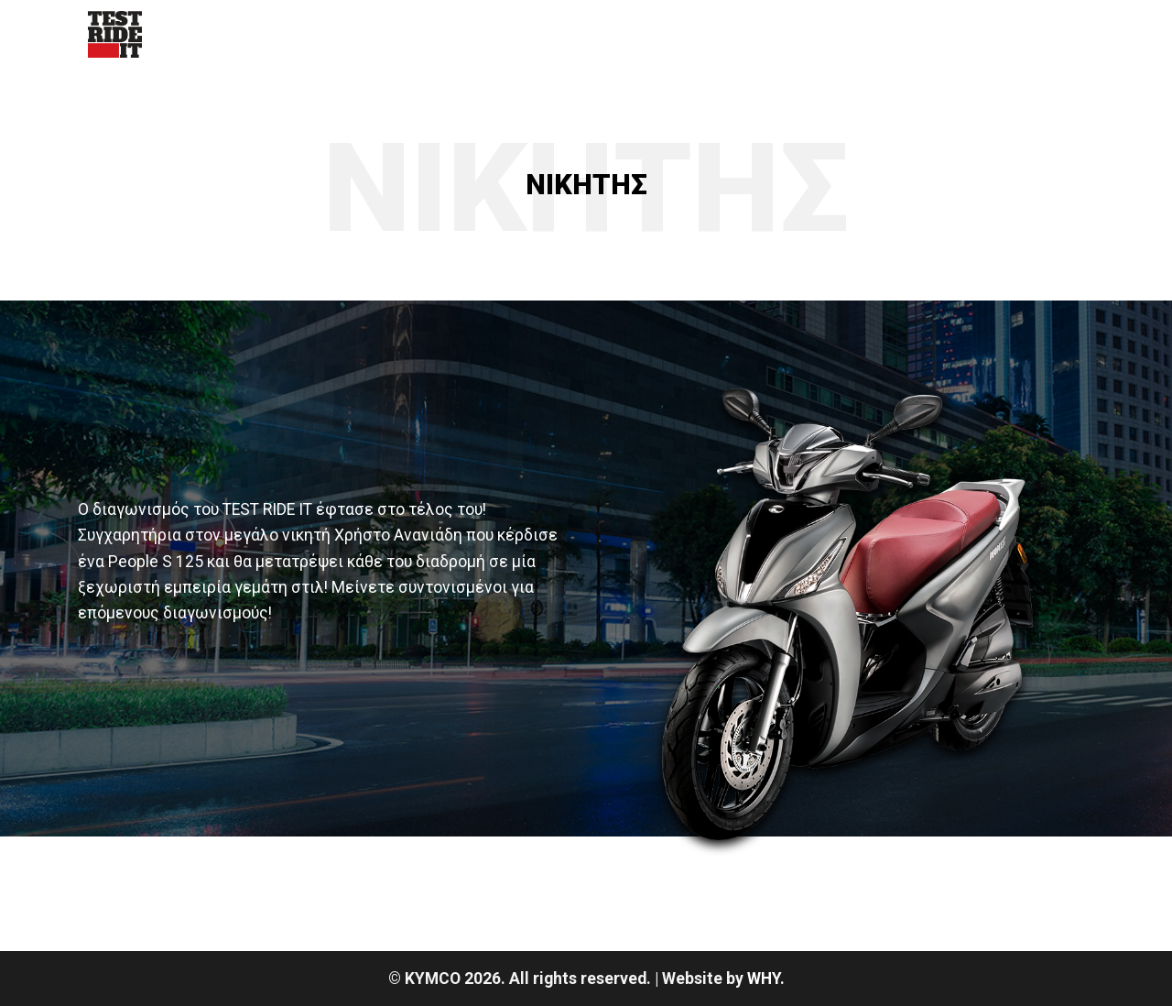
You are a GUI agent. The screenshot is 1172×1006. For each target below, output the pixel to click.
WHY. (766, 978)
